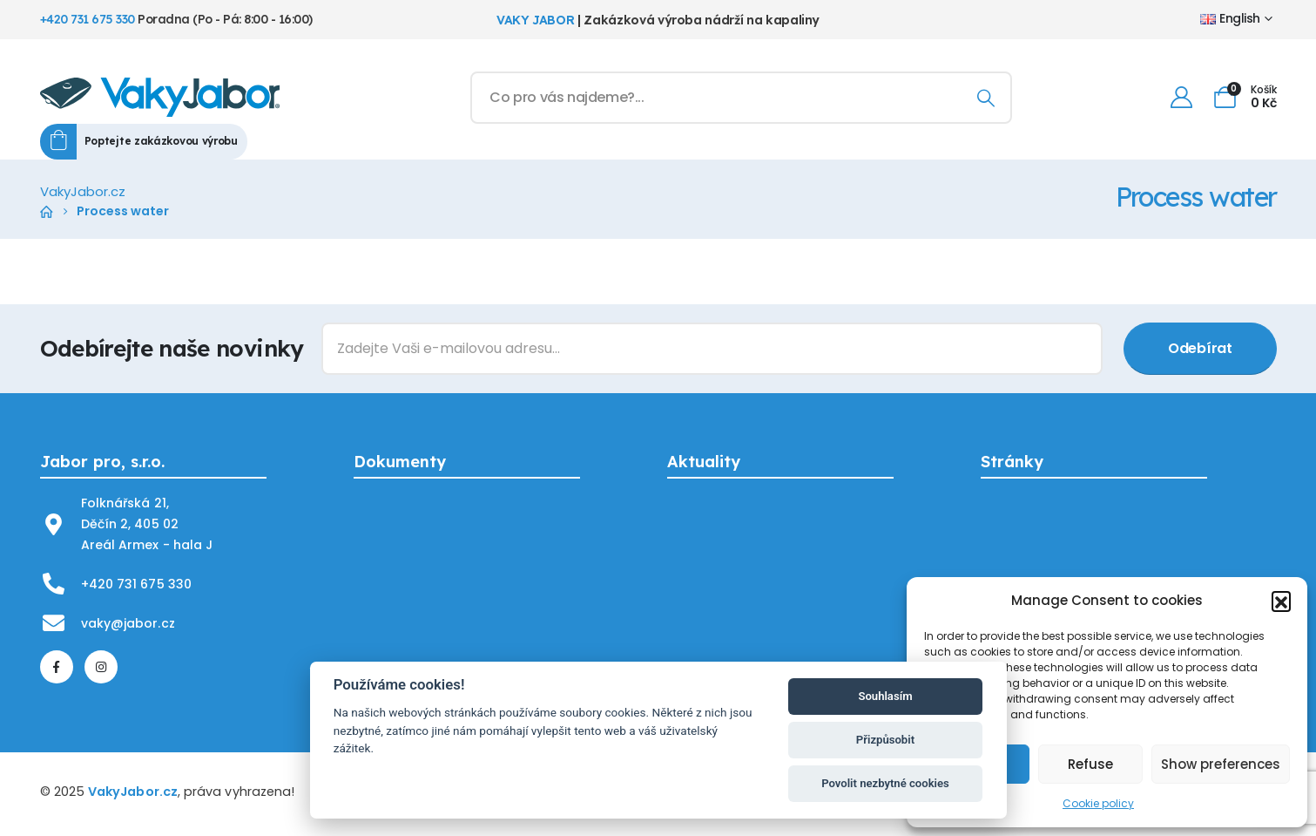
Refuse (1090, 764)
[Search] (986, 97)
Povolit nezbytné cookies (885, 783)
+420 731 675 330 (87, 19)
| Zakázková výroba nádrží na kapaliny (658, 20)
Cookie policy (1098, 803)
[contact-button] (1200, 349)
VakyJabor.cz (133, 791)
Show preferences (1220, 764)
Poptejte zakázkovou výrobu (161, 140)
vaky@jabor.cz (128, 623)
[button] (1281, 600)
